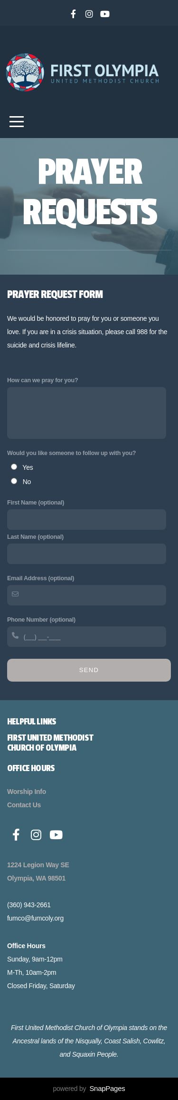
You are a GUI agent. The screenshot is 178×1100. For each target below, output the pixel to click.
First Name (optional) (35, 502)
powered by (89, 1088)
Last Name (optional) (35, 537)
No (27, 482)
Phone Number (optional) (41, 619)
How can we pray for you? (42, 380)
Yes (27, 467)
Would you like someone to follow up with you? (71, 453)
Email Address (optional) (40, 578)
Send (89, 670)
